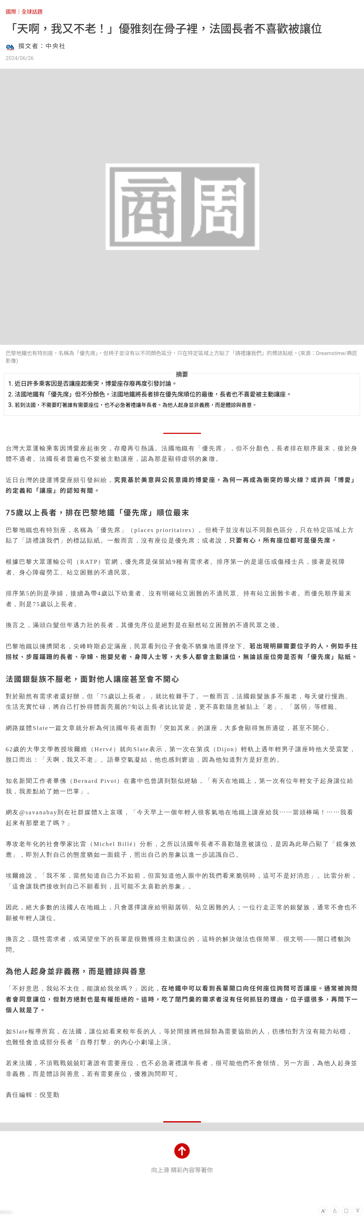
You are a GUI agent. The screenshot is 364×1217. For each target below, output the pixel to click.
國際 (11, 12)
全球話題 (32, 12)
